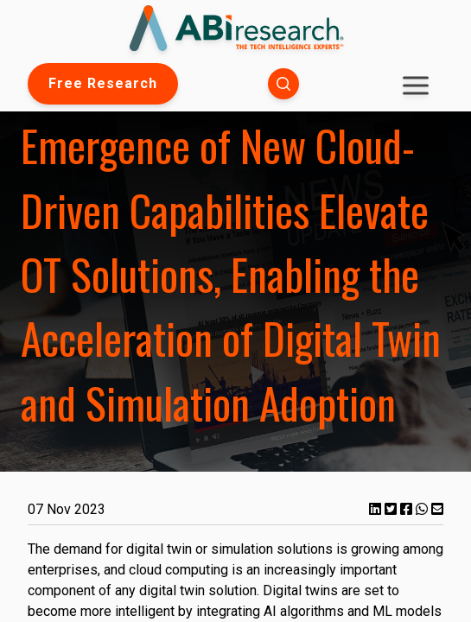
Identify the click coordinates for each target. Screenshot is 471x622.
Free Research (102, 83)
